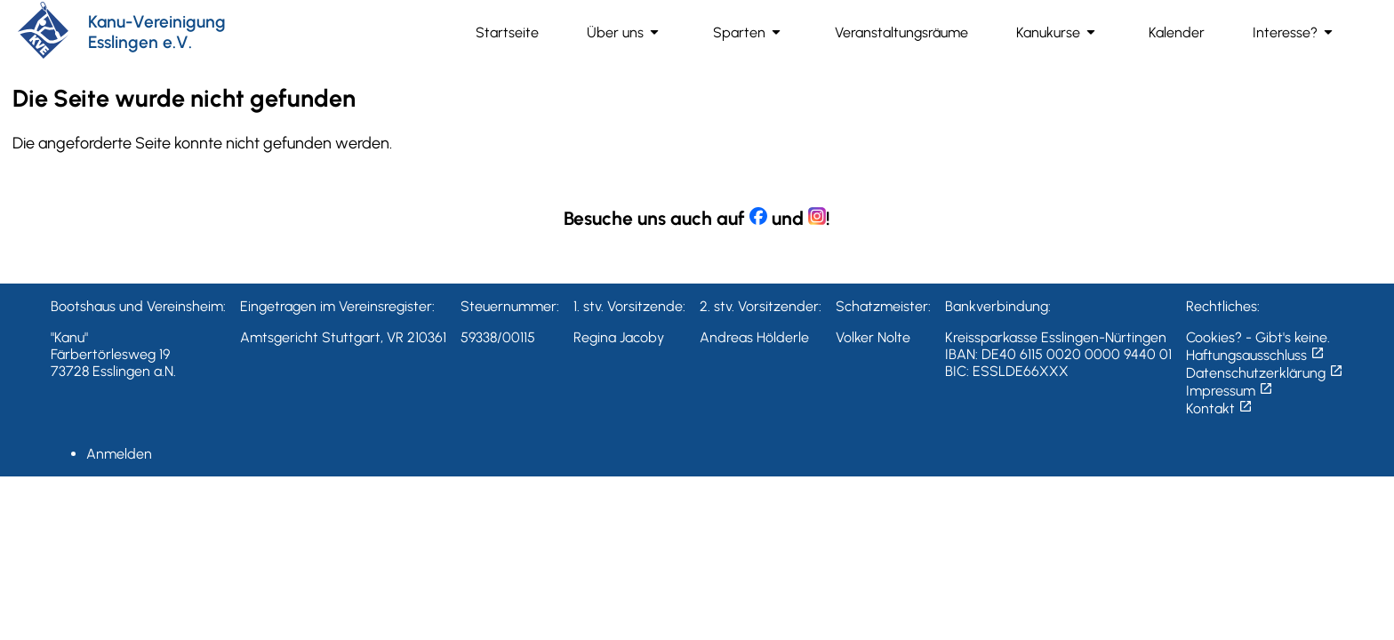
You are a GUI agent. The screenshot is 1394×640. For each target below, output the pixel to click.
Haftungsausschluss (1255, 355)
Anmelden (119, 453)
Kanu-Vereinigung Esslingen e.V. (157, 32)
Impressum (1229, 390)
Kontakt (1219, 408)
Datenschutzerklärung (1264, 372)
